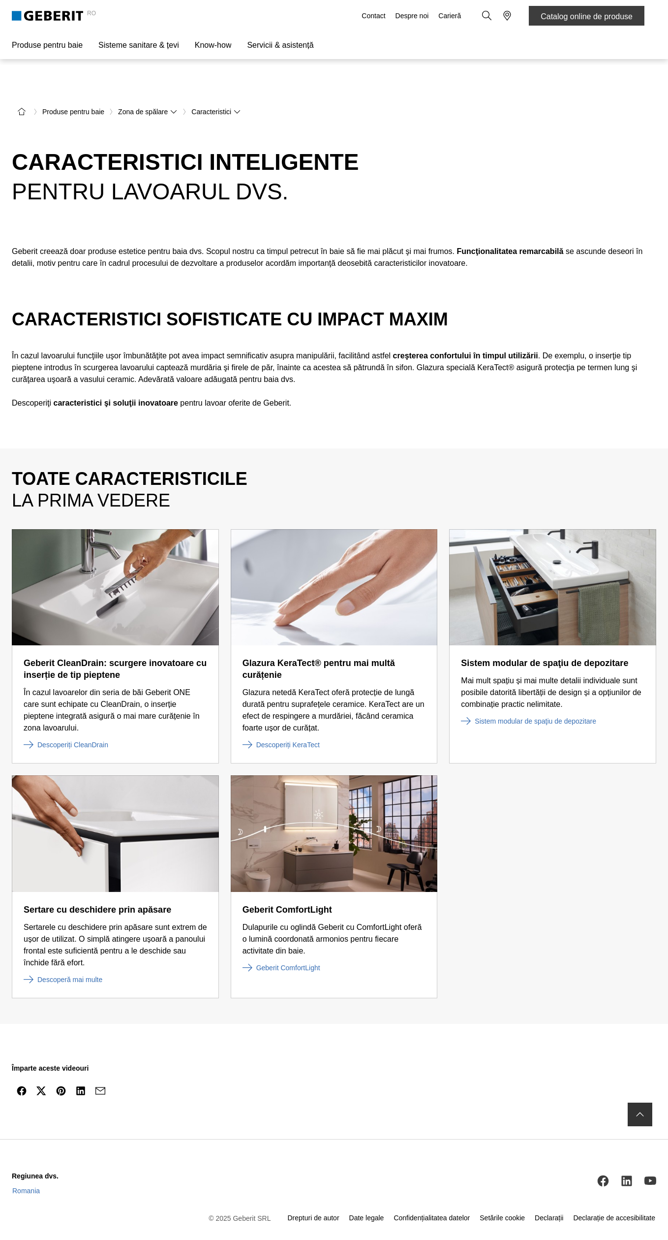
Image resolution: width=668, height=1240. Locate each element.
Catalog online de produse (587, 16)
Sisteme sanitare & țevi (138, 45)
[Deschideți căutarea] (487, 16)
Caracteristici (216, 85)
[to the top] (640, 1087)
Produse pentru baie (47, 45)
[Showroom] (507, 16)
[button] (487, 16)
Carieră (450, 16)
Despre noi (413, 16)
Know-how (213, 45)
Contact (374, 16)
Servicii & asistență (280, 45)
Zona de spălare (148, 85)
